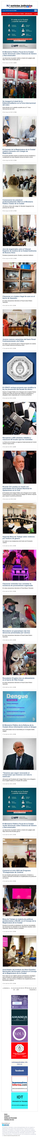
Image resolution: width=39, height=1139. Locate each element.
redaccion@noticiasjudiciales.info (11, 1135)
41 (31, 988)
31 (12, 988)
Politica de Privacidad (10, 1118)
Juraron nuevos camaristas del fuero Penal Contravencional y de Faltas (19, 340)
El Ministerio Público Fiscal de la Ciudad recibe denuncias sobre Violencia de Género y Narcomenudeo (20, 53)
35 (20, 988)
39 (27, 988)
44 (14, 989)
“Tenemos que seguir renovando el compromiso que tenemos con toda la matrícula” (17, 774)
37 (24, 988)
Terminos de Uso (9, 1119)
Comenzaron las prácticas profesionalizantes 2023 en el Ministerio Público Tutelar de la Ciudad (18, 201)
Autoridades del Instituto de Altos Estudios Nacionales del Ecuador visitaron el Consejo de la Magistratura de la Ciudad (20, 971)
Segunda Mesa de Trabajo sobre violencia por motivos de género (19, 537)
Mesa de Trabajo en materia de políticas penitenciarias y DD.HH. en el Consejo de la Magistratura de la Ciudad (19, 921)
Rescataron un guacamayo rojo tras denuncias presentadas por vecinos (16, 632)
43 (35, 988)
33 (16, 988)
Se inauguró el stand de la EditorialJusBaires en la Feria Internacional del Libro (19, 103)
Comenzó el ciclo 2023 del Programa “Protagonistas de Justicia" (17, 871)
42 (33, 988)
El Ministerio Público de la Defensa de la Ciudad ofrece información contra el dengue (19, 726)
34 (18, 988)
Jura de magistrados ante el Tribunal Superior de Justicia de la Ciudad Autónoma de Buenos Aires (19, 251)
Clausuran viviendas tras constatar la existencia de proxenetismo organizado (18, 584)
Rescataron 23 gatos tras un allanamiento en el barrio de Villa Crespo (19, 679)
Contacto (6, 1116)
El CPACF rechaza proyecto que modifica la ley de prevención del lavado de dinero (19, 388)
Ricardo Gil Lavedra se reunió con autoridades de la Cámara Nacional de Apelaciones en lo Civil (17, 488)
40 (30, 988)
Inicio (5, 1114)
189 (17, 989)
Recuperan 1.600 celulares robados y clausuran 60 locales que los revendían (18, 438)
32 (14, 988)
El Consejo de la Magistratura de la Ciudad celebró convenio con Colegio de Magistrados (19, 151)
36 (22, 988)
